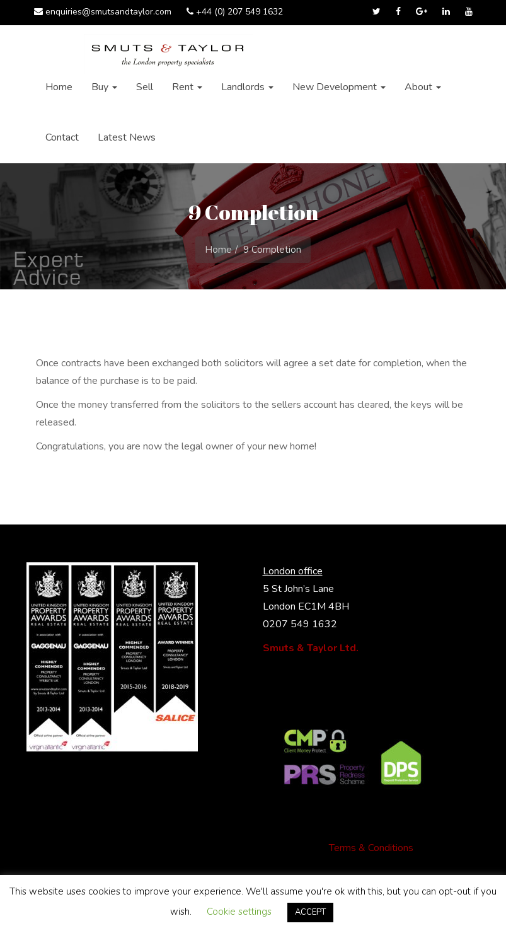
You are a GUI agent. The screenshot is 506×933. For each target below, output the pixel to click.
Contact (62, 137)
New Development (339, 87)
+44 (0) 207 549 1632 (235, 12)
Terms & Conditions (371, 848)
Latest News (127, 137)
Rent (187, 87)
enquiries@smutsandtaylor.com (102, 12)
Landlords (247, 87)
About (423, 87)
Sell (144, 87)
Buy (104, 87)
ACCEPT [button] (310, 912)
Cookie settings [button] (239, 911)
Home (58, 87)
